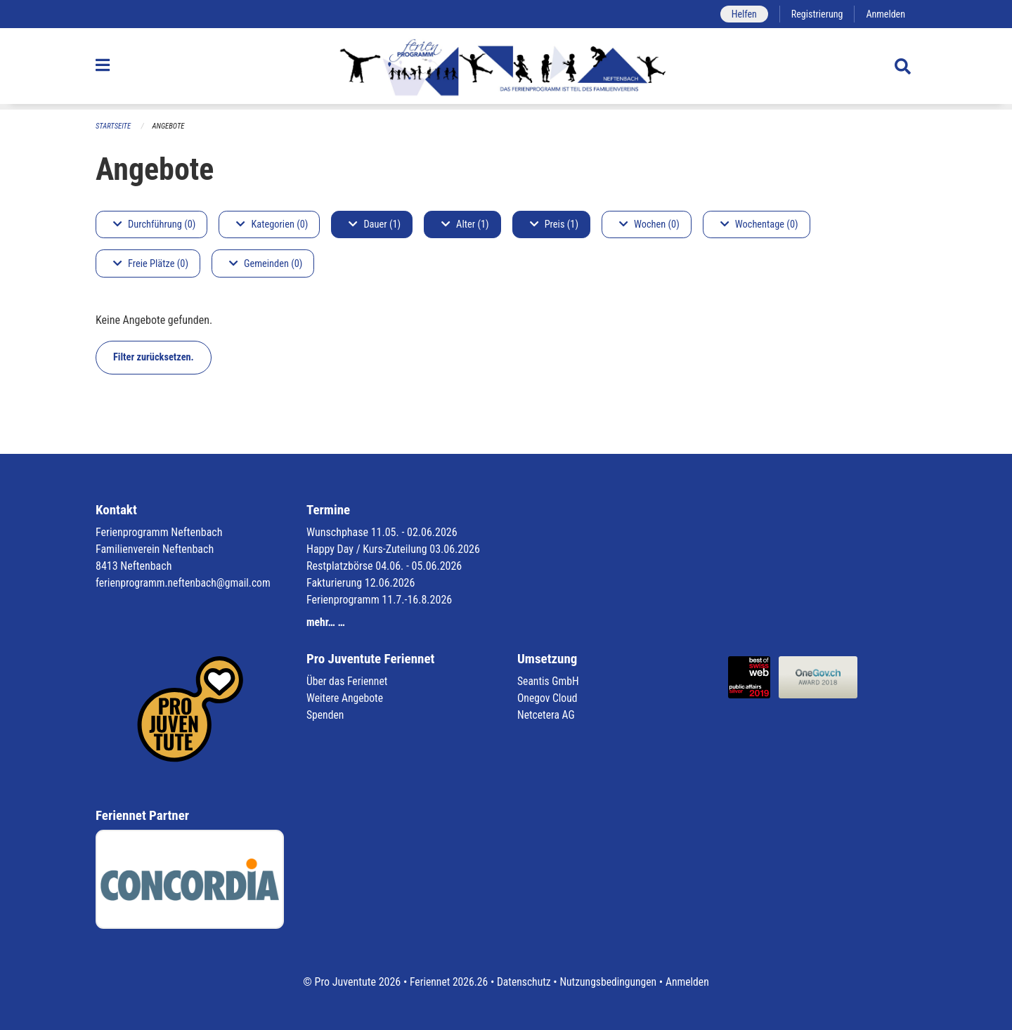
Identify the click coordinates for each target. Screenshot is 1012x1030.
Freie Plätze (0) (150, 264)
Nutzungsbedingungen (609, 982)
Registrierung (815, 14)
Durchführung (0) (154, 224)
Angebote (169, 126)
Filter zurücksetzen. (153, 357)
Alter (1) (465, 224)
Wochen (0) (649, 224)
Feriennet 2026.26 (446, 982)
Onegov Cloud (548, 698)
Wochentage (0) (759, 224)
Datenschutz (523, 982)
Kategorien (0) (272, 224)
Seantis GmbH (548, 681)
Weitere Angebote (345, 698)
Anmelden (885, 14)
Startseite (114, 126)
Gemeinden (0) (265, 264)
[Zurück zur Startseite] (505, 69)
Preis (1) (554, 224)
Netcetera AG (546, 715)
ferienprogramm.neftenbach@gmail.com (185, 582)
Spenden (325, 715)
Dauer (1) (375, 224)
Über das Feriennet (347, 681)
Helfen (741, 14)
